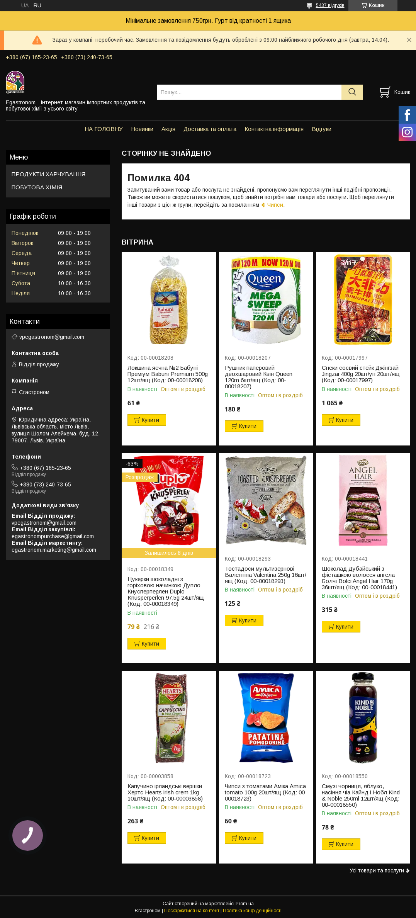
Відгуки (321, 129)
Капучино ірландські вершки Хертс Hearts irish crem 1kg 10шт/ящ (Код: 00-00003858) (165, 792)
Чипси (275, 204)
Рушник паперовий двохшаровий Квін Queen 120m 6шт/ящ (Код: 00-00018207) (258, 377)
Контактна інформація (274, 129)
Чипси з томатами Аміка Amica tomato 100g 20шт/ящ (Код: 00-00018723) (266, 792)
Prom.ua (245, 903)
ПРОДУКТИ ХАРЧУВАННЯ (48, 174)
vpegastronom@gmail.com (51, 337)
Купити (150, 420)
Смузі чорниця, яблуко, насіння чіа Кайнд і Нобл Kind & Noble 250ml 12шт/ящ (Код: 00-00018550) (361, 795)
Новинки (142, 129)
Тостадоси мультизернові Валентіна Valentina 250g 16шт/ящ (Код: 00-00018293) (265, 575)
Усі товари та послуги (377, 870)
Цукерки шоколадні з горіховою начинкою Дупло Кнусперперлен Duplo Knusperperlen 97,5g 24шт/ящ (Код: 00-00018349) (165, 591)
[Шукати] (352, 92)
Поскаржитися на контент (191, 910)
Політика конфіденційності (252, 910)
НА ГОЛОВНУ (104, 129)
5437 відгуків (330, 5)
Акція (168, 129)
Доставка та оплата (209, 129)
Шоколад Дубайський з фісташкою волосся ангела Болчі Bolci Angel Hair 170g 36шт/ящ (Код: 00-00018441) (359, 578)
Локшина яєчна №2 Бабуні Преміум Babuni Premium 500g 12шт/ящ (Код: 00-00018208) (167, 374)
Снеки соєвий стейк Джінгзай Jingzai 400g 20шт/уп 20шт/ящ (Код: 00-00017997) (361, 374)
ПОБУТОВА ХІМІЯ (37, 187)
